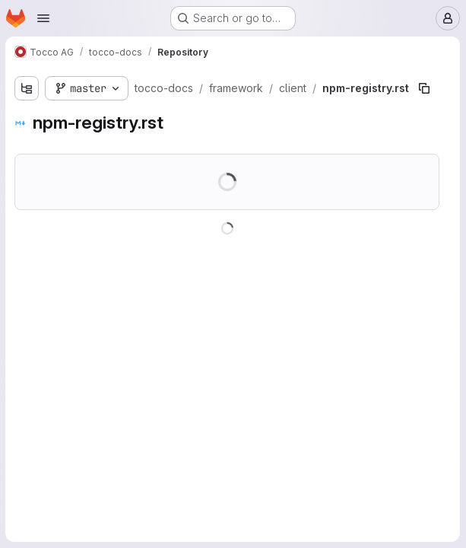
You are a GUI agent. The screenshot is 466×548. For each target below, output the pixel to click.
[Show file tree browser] (27, 88)
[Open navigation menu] (43, 18)
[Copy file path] (425, 88)
